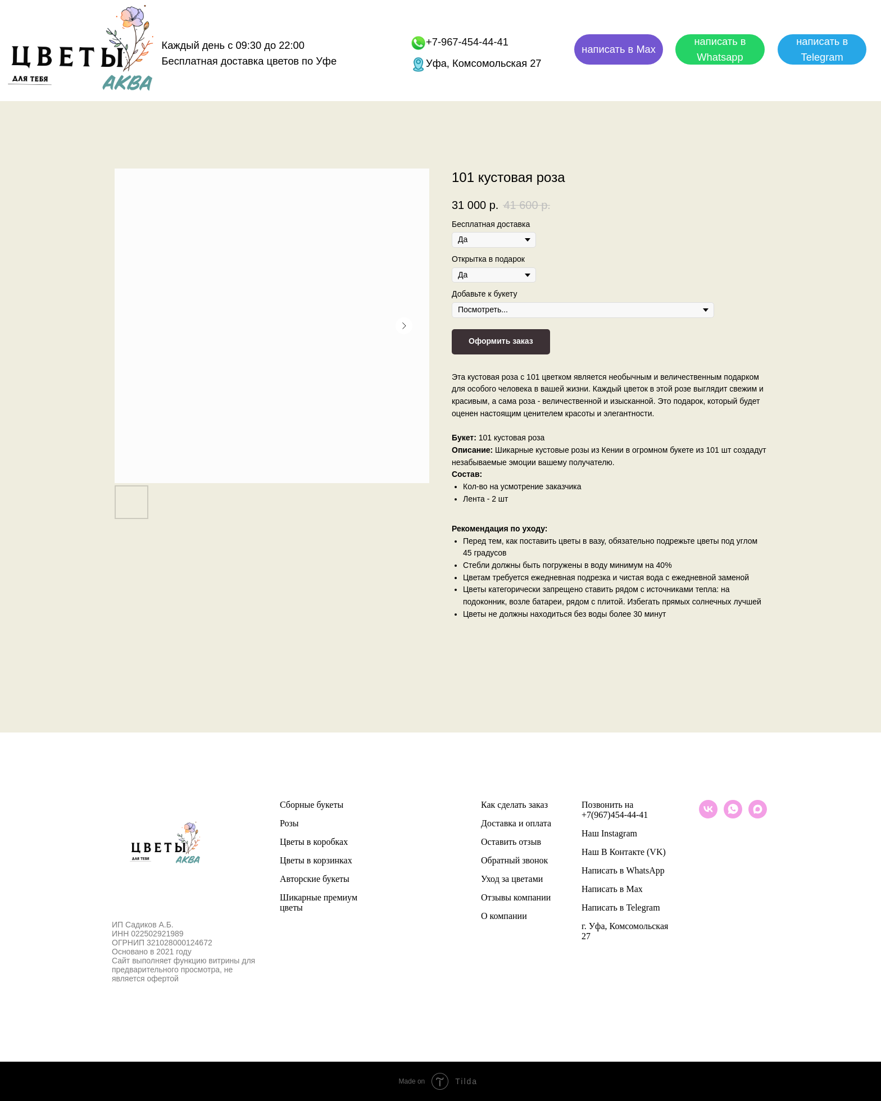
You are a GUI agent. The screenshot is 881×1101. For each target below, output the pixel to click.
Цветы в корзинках (316, 860)
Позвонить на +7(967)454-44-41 (615, 810)
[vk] (708, 815)
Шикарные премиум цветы (318, 902)
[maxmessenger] (757, 815)
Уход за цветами (512, 879)
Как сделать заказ (514, 804)
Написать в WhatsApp (623, 870)
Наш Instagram (609, 833)
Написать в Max (612, 889)
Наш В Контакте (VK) (624, 852)
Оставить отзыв (511, 842)
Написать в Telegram (621, 907)
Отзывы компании (516, 897)
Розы (289, 823)
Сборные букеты (311, 804)
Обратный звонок (514, 860)
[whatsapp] (733, 815)
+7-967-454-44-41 (467, 42)
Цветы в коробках (314, 842)
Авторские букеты (314, 879)
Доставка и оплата (516, 823)
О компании (504, 916)
